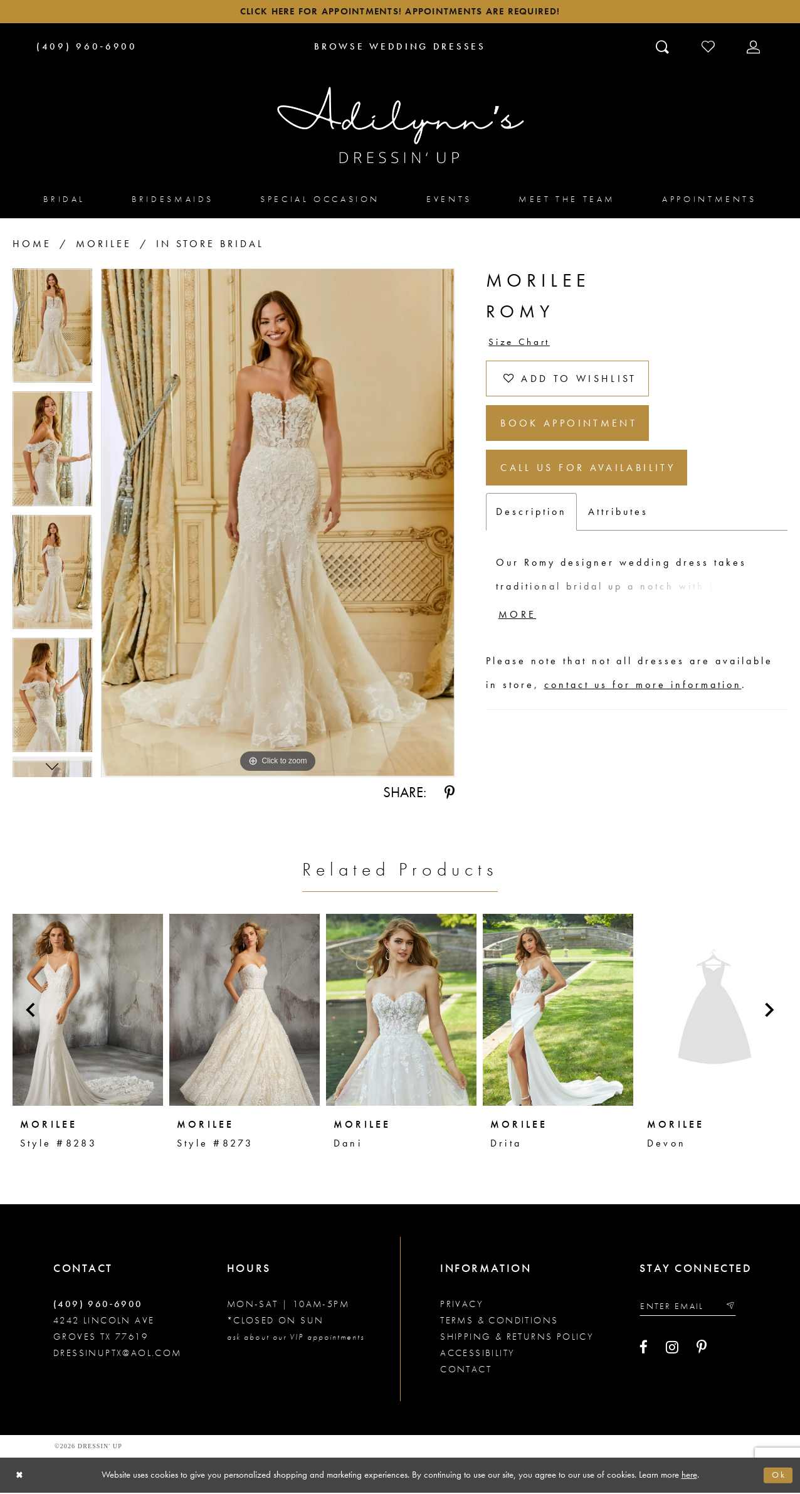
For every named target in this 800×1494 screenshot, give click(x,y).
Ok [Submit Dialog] (778, 1476)
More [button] (519, 632)
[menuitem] (64, 201)
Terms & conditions (499, 1322)
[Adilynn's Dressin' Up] (400, 127)
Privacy (461, 1306)
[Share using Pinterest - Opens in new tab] (450, 795)
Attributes (618, 527)
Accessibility (477, 1354)
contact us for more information (643, 702)
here (689, 1476)
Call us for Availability (597, 481)
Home (32, 246)
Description (531, 527)
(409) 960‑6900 (98, 1306)
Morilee (104, 246)
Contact (466, 1371)
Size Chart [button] (521, 345)
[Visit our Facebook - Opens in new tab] (643, 1351)
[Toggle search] (664, 48)
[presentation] (88, 1012)
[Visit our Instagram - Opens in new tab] (672, 1351)
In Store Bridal (210, 246)
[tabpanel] (52, 332)
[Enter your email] (692, 1309)
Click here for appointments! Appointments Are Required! (400, 12)
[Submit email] (737, 1309)
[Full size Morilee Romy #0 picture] (278, 525)
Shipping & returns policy (517, 1338)
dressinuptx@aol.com (117, 1354)
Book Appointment (577, 433)
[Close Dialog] (20, 1477)
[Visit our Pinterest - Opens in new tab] (702, 1351)
